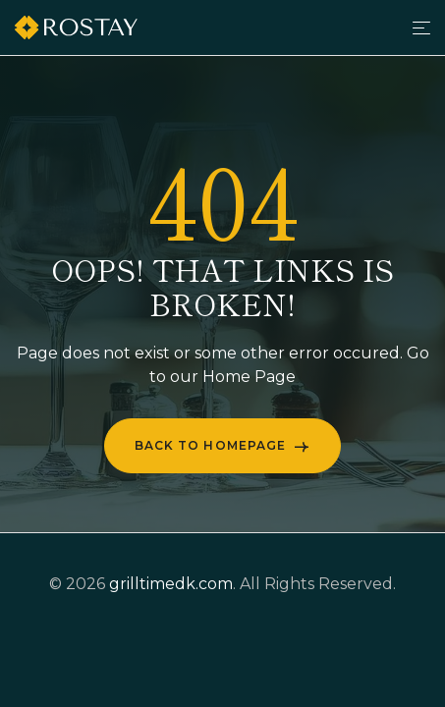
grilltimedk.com (171, 583)
